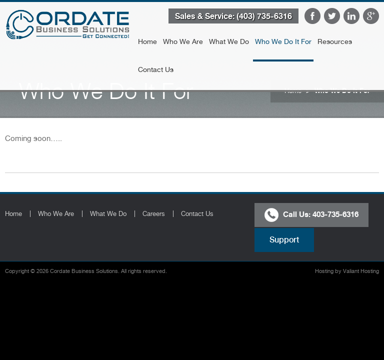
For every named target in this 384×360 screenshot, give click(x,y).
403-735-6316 (335, 214)
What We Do (229, 42)
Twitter (332, 16)
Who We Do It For (283, 42)
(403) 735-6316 (264, 16)
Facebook (312, 16)
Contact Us (156, 70)
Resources (335, 42)
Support (284, 239)
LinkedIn (352, 16)
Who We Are (183, 42)
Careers (153, 214)
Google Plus (371, 16)
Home (147, 42)
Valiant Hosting (361, 271)
